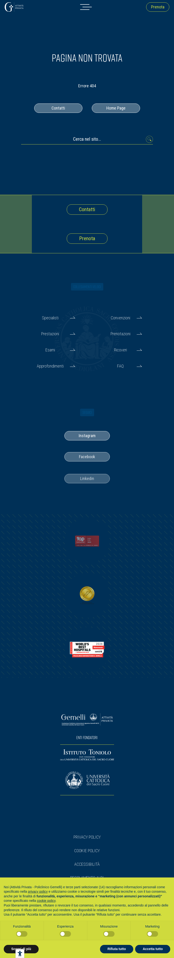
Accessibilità (87, 864)
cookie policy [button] (46, 901)
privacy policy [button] (38, 891)
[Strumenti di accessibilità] (19, 953)
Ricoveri (120, 349)
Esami (50, 349)
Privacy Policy (87, 837)
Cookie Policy (87, 850)
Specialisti (50, 317)
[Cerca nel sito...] (87, 140)
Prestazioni (50, 333)
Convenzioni (120, 317)
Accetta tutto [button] (153, 949)
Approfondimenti (50, 366)
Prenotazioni (120, 333)
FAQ (120, 366)
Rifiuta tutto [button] (116, 949)
